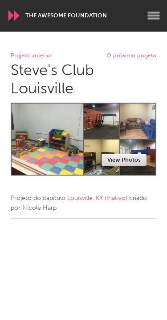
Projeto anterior (32, 56)
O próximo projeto (131, 56)
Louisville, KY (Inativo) (97, 198)
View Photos (124, 159)
